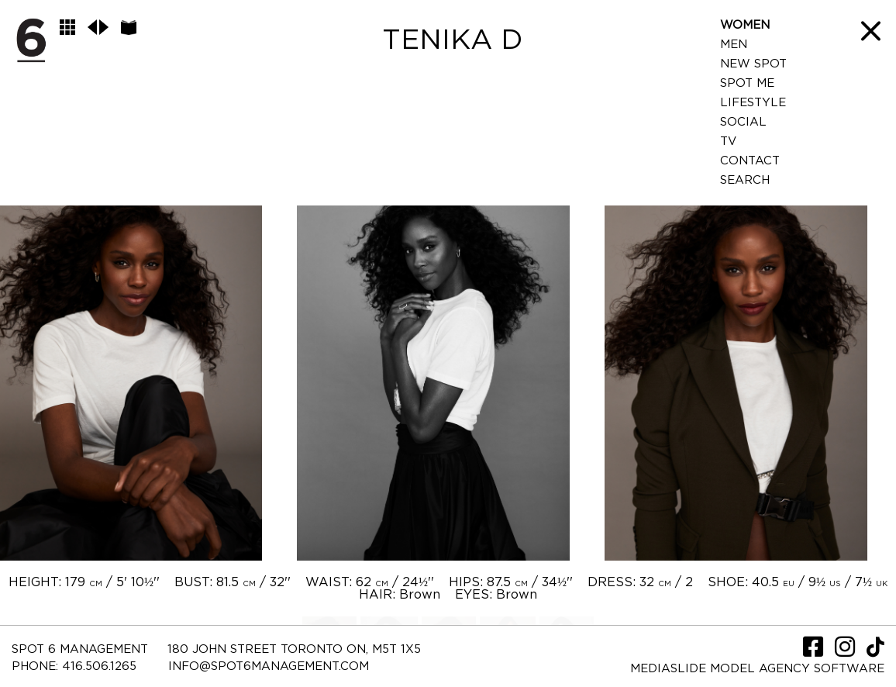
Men (733, 44)
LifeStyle (753, 103)
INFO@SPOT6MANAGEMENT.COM (268, 666)
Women (745, 25)
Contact (750, 161)
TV (728, 141)
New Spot (753, 64)
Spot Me (747, 83)
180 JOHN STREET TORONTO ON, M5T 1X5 (294, 649)
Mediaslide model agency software (757, 669)
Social (743, 122)
